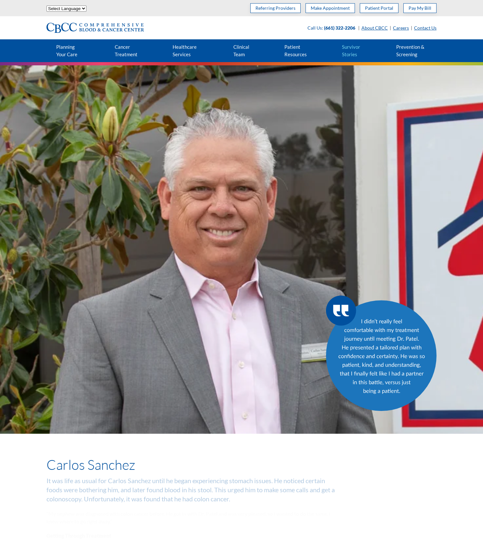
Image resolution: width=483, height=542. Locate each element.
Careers (401, 28)
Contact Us (425, 28)
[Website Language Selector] (66, 9)
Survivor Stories (351, 50)
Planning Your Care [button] (66, 50)
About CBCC (374, 28)
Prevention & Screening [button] (410, 50)
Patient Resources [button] (295, 50)
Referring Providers (275, 8)
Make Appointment (330, 8)
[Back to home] (95, 28)
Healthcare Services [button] (185, 50)
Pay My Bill (420, 8)
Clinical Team (241, 50)
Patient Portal (379, 8)
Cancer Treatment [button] (126, 50)
